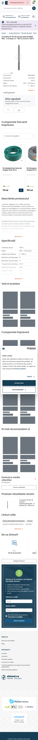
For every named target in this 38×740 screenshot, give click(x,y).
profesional (25, 17)
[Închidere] (35, 25)
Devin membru (19, 621)
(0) (12, 73)
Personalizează (19, 389)
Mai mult (18, 237)
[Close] (27, 2)
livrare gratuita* (10, 17)
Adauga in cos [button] (21, 190)
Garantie (4, 656)
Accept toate (19, 383)
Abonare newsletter (8, 641)
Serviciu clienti (25, 15)
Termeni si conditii (7, 662)
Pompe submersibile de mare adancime (13, 521)
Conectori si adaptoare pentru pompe (13, 524)
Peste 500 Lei (9, 15)
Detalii (29, 376)
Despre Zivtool (19, 561)
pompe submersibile (19, 221)
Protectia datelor (7, 659)
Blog (3, 644)
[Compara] (19, 110)
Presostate (28, 524)
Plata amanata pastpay (9, 670)
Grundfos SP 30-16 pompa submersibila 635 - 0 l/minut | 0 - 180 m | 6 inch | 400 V (26, 503)
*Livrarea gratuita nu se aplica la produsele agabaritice (16, 666)
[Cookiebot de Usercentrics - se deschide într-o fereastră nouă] (27, 348)
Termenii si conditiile (15, 617)
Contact (4, 653)
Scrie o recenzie (19, 487)
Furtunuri (29, 521)
